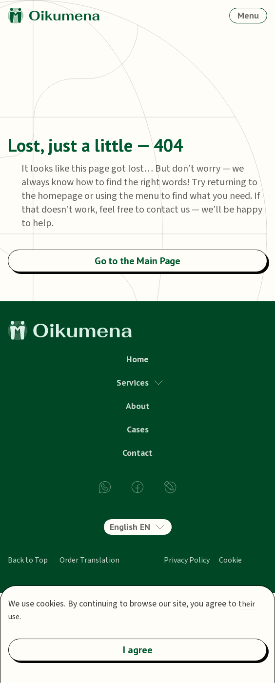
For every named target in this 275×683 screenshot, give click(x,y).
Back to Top (28, 560)
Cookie (230, 560)
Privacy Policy (187, 560)
